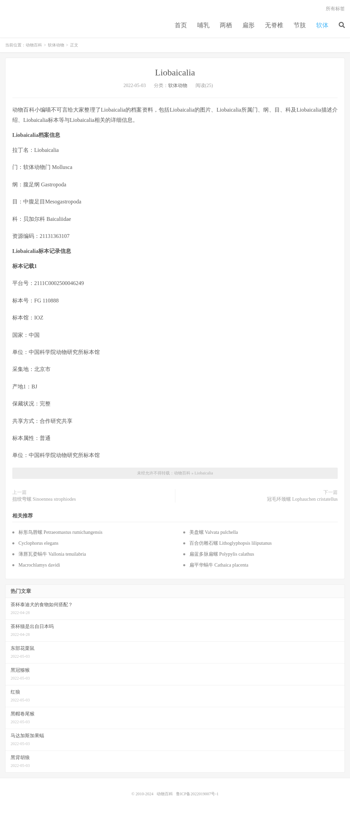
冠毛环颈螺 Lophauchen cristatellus (302, 499)
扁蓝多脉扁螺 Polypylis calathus (221, 554)
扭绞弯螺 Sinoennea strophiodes (44, 499)
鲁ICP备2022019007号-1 (197, 793)
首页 (181, 25)
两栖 (226, 25)
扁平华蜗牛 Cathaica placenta (218, 565)
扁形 (248, 25)
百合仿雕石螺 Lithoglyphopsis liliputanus (230, 543)
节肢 (300, 25)
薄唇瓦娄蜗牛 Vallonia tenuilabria (52, 554)
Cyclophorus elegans (38, 543)
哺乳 (203, 25)
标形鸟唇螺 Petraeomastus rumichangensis (60, 532)
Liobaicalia (175, 72)
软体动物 (56, 45)
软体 (322, 25)
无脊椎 (274, 25)
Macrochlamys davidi (39, 565)
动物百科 (34, 45)
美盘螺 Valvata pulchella (213, 532)
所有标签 (335, 8)
